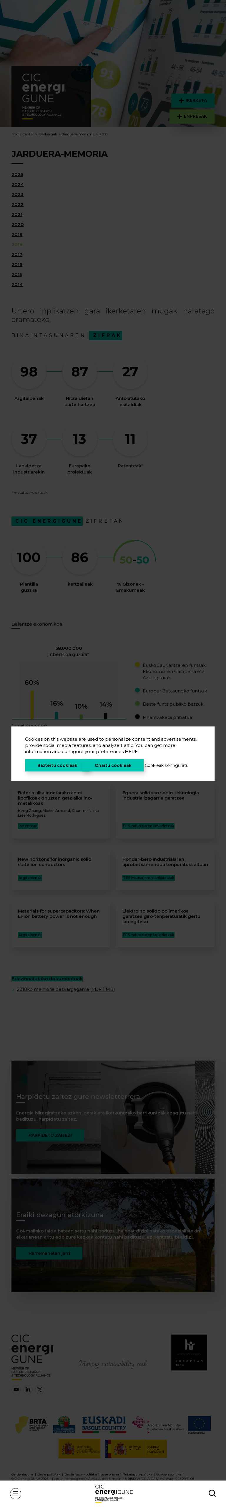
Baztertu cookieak (57, 765)
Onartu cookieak (113, 765)
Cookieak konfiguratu (167, 765)
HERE (131, 751)
